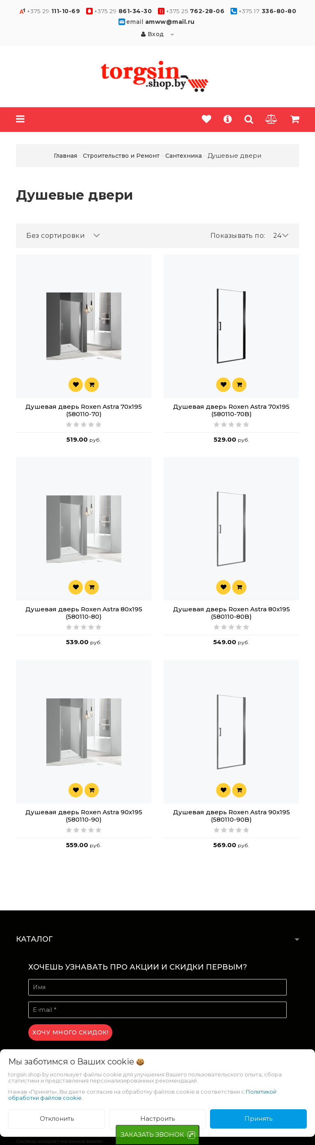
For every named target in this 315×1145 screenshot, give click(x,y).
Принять (258, 1118)
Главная (65, 155)
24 (281, 236)
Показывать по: (237, 236)
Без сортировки (63, 236)
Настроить (157, 1118)
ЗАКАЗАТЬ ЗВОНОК (152, 1134)
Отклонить (57, 1118)
